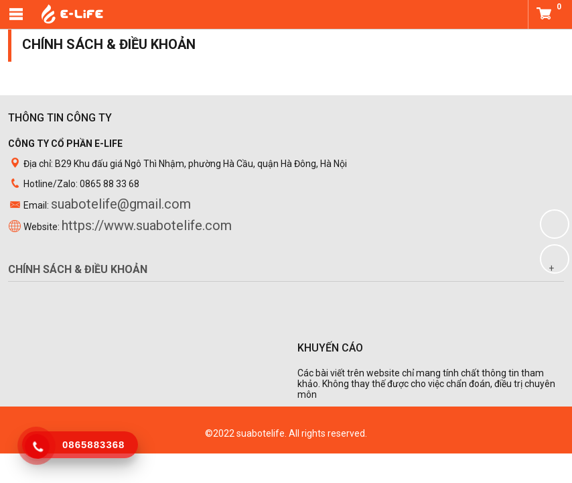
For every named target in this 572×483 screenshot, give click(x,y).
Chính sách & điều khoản (77, 269)
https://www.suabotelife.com (147, 225)
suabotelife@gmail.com (121, 204)
